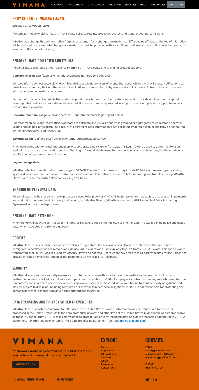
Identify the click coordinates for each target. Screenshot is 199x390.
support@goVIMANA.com (159, 353)
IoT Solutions (96, 4)
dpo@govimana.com (132, 320)
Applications (75, 4)
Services (130, 4)
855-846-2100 (154, 367)
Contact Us (175, 4)
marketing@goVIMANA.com (161, 357)
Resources (158, 4)
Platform (57, 4)
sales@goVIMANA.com (158, 350)
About (143, 4)
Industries (115, 4)
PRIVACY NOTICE (65, 379)
